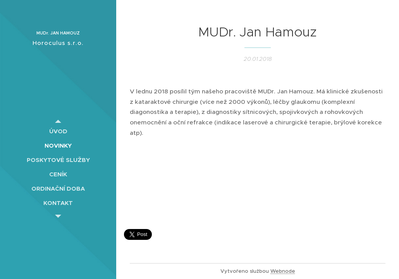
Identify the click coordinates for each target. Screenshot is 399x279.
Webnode (282, 271)
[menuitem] (58, 131)
